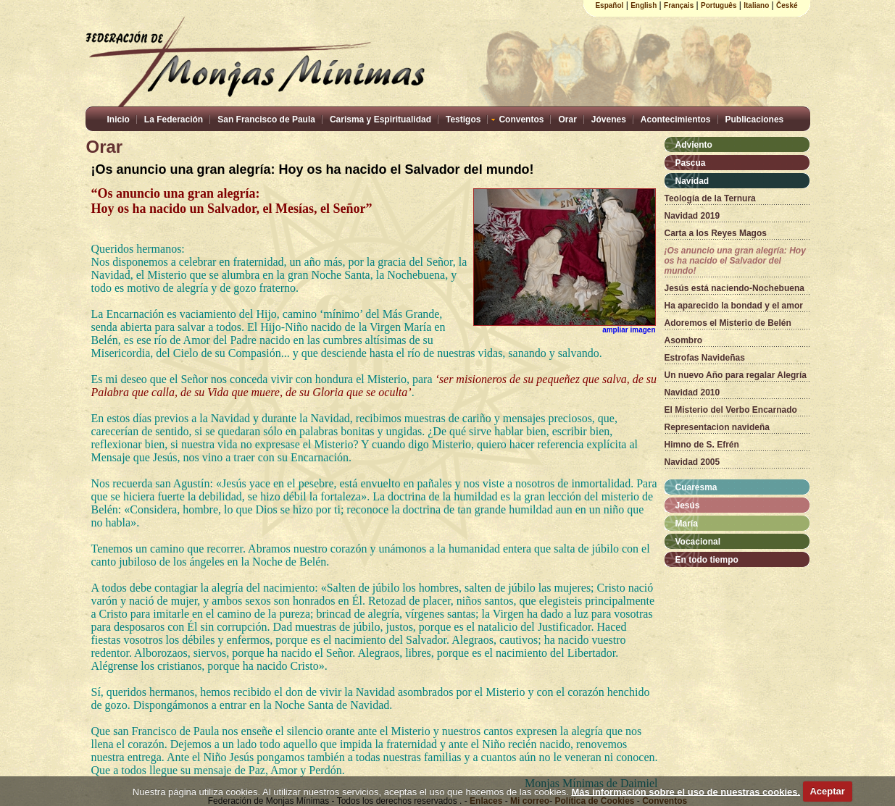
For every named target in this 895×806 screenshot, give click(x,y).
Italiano (756, 5)
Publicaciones (754, 119)
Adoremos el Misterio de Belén (728, 323)
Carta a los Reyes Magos (716, 233)
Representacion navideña (717, 427)
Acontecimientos (676, 119)
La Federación (173, 119)
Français (679, 5)
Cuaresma (696, 487)
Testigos (463, 119)
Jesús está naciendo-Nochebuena (734, 288)
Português (718, 5)
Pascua (690, 163)
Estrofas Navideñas (705, 358)
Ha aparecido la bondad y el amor (734, 306)
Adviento (693, 145)
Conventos (521, 119)
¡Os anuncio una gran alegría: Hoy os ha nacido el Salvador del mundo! (735, 260)
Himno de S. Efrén (702, 445)
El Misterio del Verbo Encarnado (731, 410)
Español (609, 5)
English (643, 5)
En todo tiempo (706, 560)
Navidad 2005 (692, 462)
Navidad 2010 (692, 392)
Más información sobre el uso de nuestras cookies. (685, 791)
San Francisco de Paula (266, 119)
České (786, 5)
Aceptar (826, 791)
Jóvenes (608, 119)
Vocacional (697, 542)
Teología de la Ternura (710, 198)
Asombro (684, 340)
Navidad (692, 181)
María (686, 524)
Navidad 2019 (692, 216)
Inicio (118, 119)
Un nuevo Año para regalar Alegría (736, 375)
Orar (567, 119)
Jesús (687, 505)
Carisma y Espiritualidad (380, 119)
